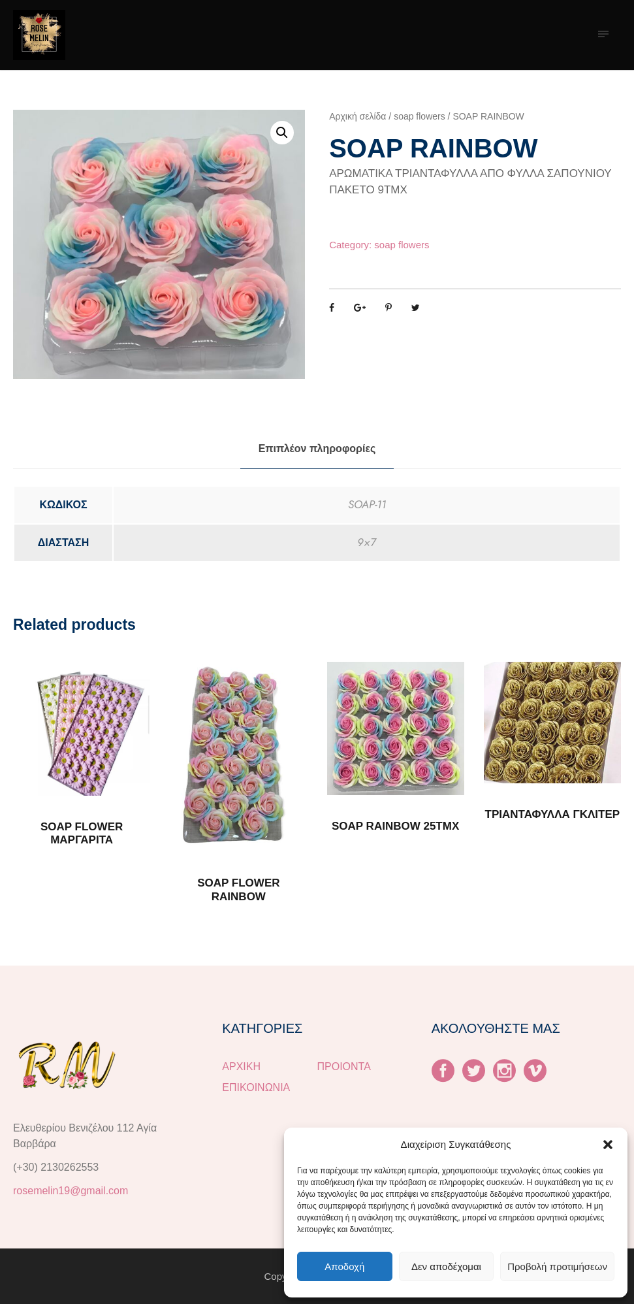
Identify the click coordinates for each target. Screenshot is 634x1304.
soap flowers (419, 116)
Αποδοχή (344, 1266)
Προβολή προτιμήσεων (557, 1266)
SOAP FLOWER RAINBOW (238, 889)
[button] (607, 1144)
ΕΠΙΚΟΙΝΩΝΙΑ (256, 1087)
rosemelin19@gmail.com (70, 1190)
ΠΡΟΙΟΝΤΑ (343, 1066)
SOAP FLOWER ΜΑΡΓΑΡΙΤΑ (81, 833)
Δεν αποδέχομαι (446, 1266)
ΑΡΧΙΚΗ (241, 1066)
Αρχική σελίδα (357, 116)
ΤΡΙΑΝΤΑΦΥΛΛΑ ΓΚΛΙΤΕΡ (552, 814)
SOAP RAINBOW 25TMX (395, 826)
